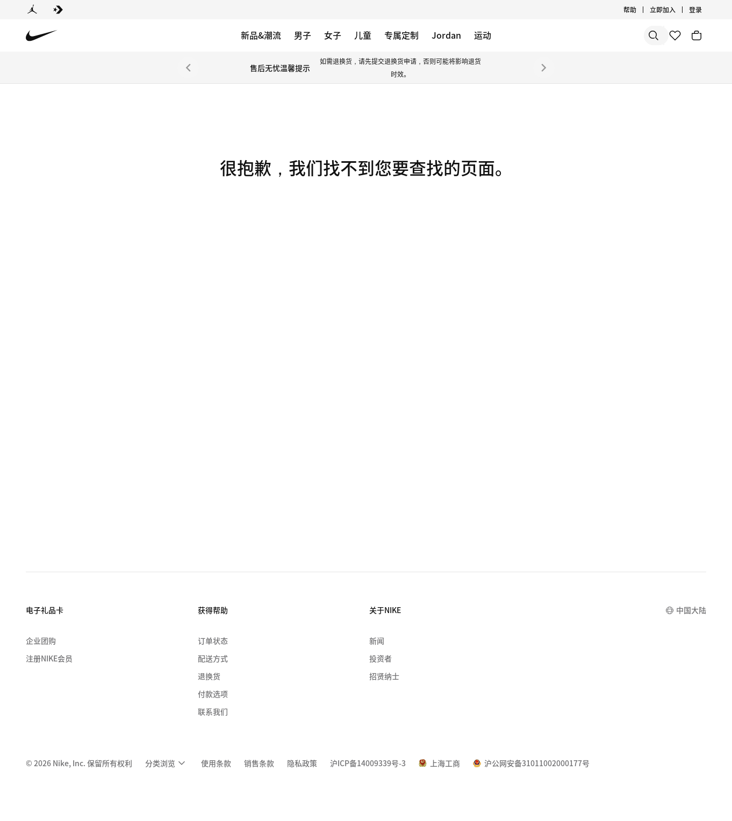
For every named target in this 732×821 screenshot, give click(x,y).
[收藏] (675, 35)
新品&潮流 (261, 34)
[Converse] (58, 9)
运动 (482, 34)
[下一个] (543, 68)
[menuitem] (166, 763)
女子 (332, 34)
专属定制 (401, 34)
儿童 (362, 34)
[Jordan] (32, 9)
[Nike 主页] (42, 36)
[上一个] (188, 68)
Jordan (446, 34)
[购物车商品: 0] (696, 35)
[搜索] (576, 35)
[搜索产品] (619, 35)
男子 (302, 34)
